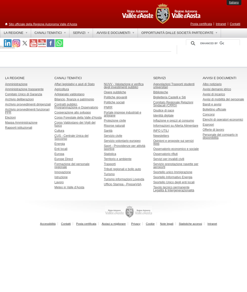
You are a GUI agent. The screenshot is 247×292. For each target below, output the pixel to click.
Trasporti (110, 164)
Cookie (150, 223)
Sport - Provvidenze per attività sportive (124, 147)
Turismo (109, 174)
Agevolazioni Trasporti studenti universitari (173, 85)
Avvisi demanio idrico (217, 89)
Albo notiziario (212, 84)
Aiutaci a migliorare (114, 223)
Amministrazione (16, 84)
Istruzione (61, 177)
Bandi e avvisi (212, 104)
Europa (59, 154)
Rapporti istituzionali (18, 127)
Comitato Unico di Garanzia (23, 94)
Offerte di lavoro (213, 129)
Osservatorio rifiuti (165, 154)
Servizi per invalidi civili (168, 159)
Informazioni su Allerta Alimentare (175, 125)
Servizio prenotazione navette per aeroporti (176, 165)
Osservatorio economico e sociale (176, 149)
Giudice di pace (163, 110)
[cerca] (212, 43)
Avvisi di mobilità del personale (223, 99)
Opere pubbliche (115, 92)
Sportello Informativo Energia (172, 177)
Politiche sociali (114, 102)
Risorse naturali (114, 125)
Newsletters (161, 136)
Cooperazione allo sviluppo (73, 112)
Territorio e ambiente (117, 159)
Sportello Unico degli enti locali (173, 182)
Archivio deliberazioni (19, 99)
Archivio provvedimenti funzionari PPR (27, 111)
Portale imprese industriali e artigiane (122, 114)
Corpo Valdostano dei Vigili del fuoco (75, 124)
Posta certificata (201, 24)
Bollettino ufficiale (214, 109)
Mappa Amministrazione (21, 122)
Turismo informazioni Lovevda (124, 179)
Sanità (108, 130)
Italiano (234, 2)
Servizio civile (113, 136)
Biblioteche (160, 92)
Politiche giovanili (115, 97)
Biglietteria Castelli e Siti (169, 97)
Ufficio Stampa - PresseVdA (122, 184)
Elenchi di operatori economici (223, 119)
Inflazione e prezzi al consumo (173, 120)
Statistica (110, 154)
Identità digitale (163, 115)
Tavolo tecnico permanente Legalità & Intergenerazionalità (173, 189)
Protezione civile (115, 120)
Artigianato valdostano (70, 94)
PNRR (108, 107)
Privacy (135, 223)
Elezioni (10, 117)
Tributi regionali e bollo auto (122, 169)
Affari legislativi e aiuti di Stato (75, 84)
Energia (60, 144)
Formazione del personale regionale (72, 165)
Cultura (59, 130)
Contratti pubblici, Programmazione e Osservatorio (76, 106)
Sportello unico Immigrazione (172, 172)
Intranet (221, 24)
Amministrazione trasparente (24, 89)
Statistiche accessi (190, 223)
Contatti (235, 24)
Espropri (208, 124)
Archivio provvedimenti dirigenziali (28, 104)
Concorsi (208, 114)
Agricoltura (62, 89)
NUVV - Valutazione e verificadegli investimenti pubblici (123, 85)
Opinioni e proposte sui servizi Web (173, 142)
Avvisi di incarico (214, 94)
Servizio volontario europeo (122, 141)
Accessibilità (48, 223)
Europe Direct (64, 159)
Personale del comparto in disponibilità (220, 136)
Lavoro (59, 182)
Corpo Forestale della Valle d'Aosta (78, 117)
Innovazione (63, 172)
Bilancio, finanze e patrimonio (74, 99)
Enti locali (61, 149)
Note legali (167, 223)
